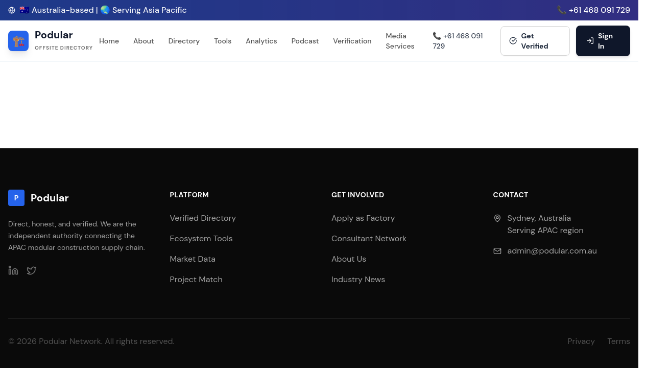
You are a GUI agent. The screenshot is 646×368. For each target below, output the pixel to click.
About (143, 40)
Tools (222, 40)
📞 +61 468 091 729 (593, 10)
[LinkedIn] (13, 270)
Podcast (305, 40)
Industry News (358, 279)
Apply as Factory (363, 218)
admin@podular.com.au (552, 250)
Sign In (599, 41)
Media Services (400, 41)
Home (109, 40)
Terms (618, 341)
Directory (184, 40)
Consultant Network (368, 238)
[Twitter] (32, 270)
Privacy (581, 341)
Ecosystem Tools (201, 238)
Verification (352, 40)
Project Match (196, 279)
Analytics (261, 40)
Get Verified (528, 41)
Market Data (193, 259)
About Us (348, 259)
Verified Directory (203, 218)
